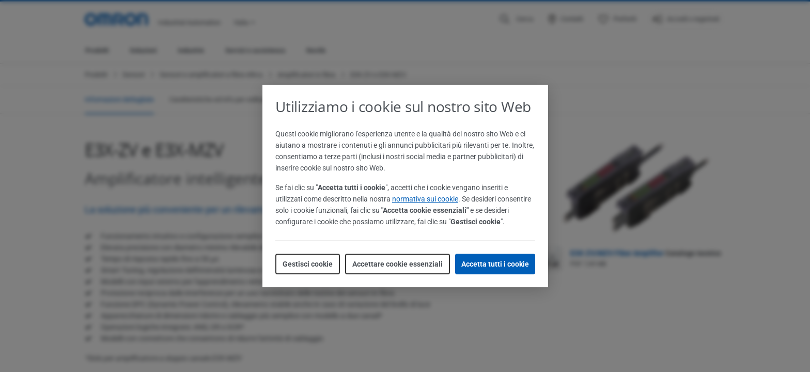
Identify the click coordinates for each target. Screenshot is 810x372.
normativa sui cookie (425, 199)
